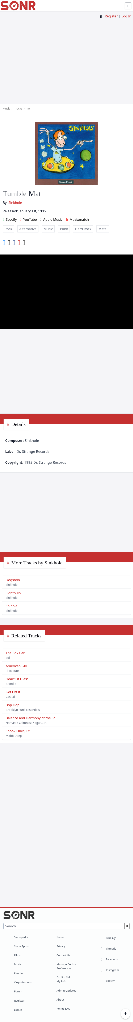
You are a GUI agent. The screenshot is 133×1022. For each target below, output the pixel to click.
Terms (60, 937)
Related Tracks (26, 635)
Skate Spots (21, 946)
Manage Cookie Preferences (66, 966)
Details (18, 424)
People (18, 973)
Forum (18, 991)
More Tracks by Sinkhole (36, 562)
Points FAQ (63, 1008)
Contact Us (63, 955)
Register (111, 16)
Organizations (23, 982)
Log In (126, 16)
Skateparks (21, 937)
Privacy (61, 946)
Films (17, 955)
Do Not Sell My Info (64, 979)
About (60, 999)
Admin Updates (66, 990)
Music (17, 964)
